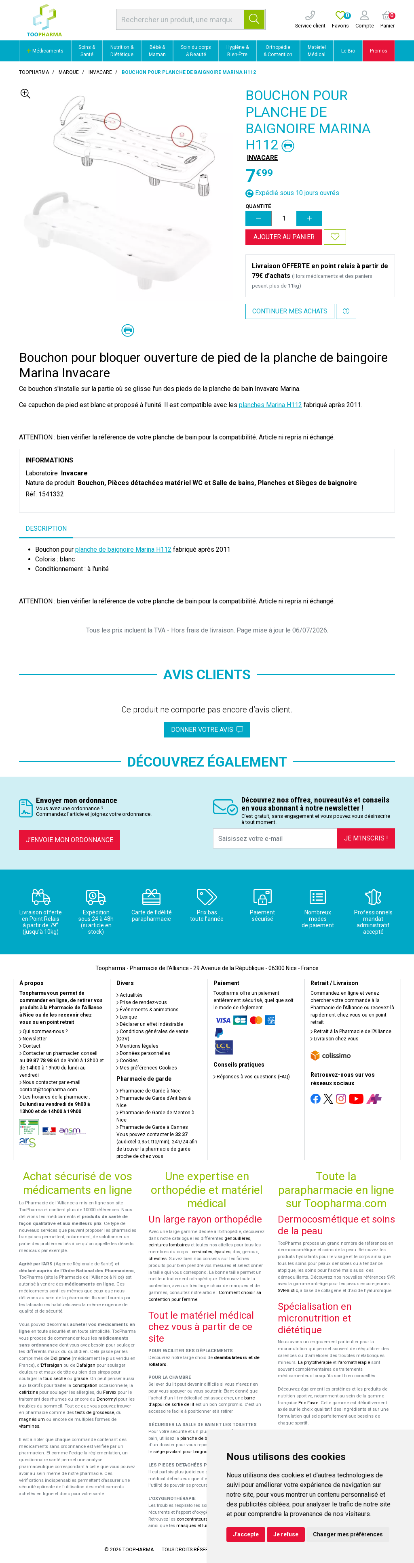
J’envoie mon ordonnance (69, 840)
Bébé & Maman (157, 50)
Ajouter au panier (284, 237)
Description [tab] (46, 528)
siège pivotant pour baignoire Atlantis (191, 1451)
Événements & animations (147, 1010)
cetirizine (28, 1392)
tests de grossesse (94, 1412)
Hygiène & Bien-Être (237, 50)
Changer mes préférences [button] (348, 1534)
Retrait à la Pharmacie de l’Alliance (350, 1031)
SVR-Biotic (288, 1290)
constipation (84, 1385)
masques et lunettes (197, 1525)
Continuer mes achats (289, 311)
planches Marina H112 (270, 405)
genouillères (237, 1238)
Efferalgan (51, 1365)
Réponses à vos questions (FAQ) (251, 1077)
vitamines (29, 1426)
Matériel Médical (317, 50)
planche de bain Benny (203, 1438)
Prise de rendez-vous (141, 1002)
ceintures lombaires (169, 1245)
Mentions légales (137, 1046)
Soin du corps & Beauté (196, 50)
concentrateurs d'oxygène (203, 1519)
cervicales (202, 1251)
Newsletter (33, 1039)
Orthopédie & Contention (278, 50)
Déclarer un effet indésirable (149, 1024)
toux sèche (54, 1378)
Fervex (109, 1392)
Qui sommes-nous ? (43, 1031)
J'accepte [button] (246, 1534)
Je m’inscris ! (366, 838)
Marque (69, 72)
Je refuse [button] (285, 1534)
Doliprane (60, 1358)
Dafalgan (85, 1365)
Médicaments (45, 51)
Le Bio (348, 51)
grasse (81, 1378)
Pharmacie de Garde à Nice (148, 1091)
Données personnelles (143, 1053)
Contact (29, 1046)
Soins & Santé (86, 50)
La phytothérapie (315, 1362)
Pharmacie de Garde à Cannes (152, 1127)
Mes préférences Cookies (146, 1068)
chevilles (157, 1258)
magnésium (32, 1419)
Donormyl (107, 1399)
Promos (378, 51)
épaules (222, 1251)
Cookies (127, 1060)
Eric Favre (308, 1402)
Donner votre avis (207, 729)
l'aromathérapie (354, 1362)
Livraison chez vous (334, 1039)
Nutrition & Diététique (121, 50)
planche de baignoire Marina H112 (123, 549)
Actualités (129, 995)
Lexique (126, 1017)
